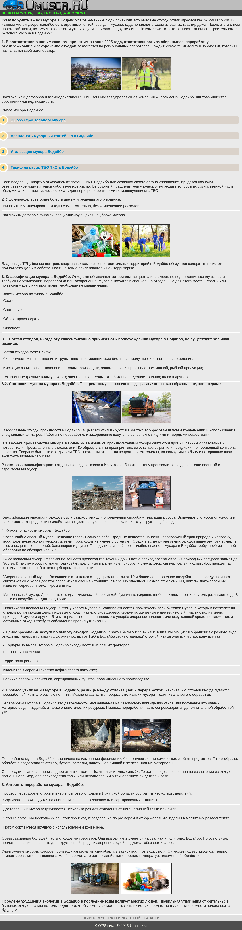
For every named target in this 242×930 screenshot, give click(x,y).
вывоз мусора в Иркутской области (121, 918)
